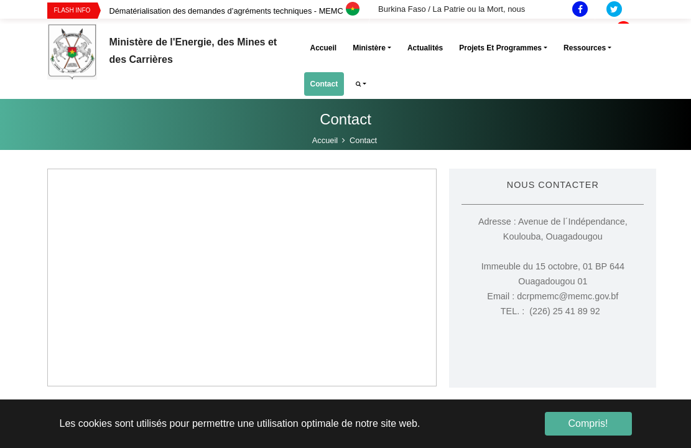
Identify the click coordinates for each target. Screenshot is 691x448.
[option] (243, 10)
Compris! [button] (588, 423)
